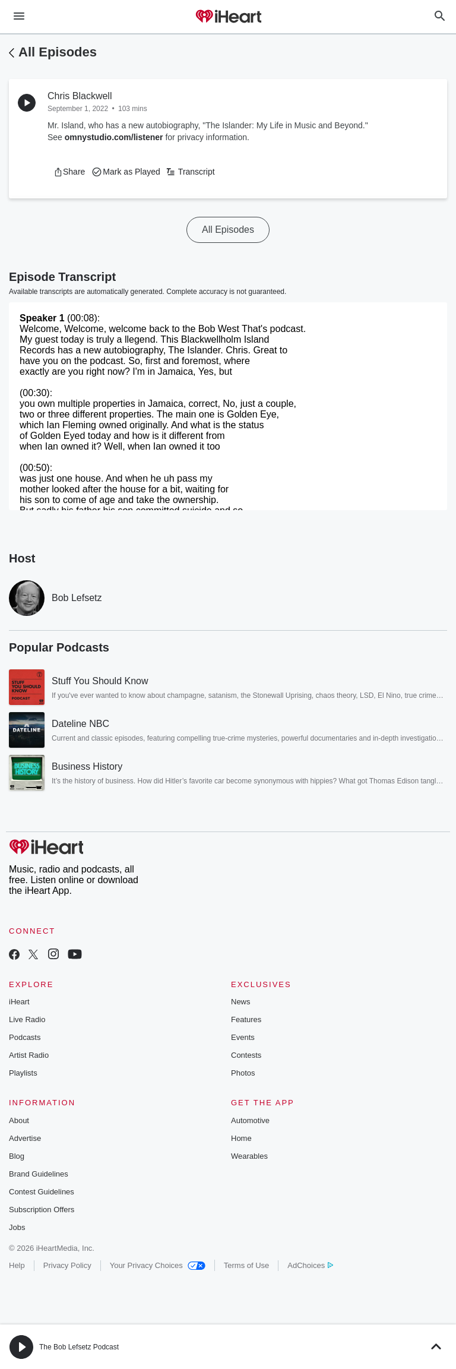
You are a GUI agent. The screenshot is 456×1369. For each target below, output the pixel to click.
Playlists (23, 1072)
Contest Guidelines (41, 1191)
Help (17, 1265)
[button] (69, 172)
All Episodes (57, 52)
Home (241, 1138)
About (19, 1120)
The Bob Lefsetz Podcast (79, 1347)
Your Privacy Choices (157, 1265)
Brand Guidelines (38, 1173)
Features (246, 1019)
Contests (246, 1055)
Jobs (17, 1227)
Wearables (249, 1156)
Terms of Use (247, 1265)
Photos (243, 1072)
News (241, 1001)
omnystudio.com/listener (114, 137)
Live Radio (27, 1019)
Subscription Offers (41, 1209)
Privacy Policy (67, 1265)
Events (243, 1037)
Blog (16, 1156)
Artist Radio (29, 1055)
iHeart (19, 1001)
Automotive (250, 1120)
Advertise (25, 1138)
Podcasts (24, 1037)
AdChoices (310, 1265)
